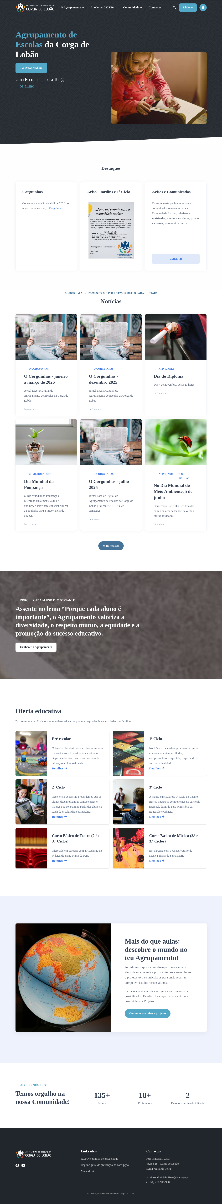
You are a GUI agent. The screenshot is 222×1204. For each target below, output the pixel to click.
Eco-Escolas (183, 476)
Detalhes (59, 768)
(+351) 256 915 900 (158, 1182)
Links (188, 7)
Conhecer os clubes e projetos (147, 1013)
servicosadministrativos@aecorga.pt (167, 1177)
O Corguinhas (39, 369)
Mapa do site (88, 1171)
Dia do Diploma (168, 376)
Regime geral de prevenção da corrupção (105, 1165)
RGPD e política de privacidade (99, 1158)
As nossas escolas (31, 67)
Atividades (166, 369)
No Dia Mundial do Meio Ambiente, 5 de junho (173, 491)
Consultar (176, 258)
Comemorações (40, 474)
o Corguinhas (55, 208)
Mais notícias (111, 545)
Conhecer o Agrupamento (36, 647)
